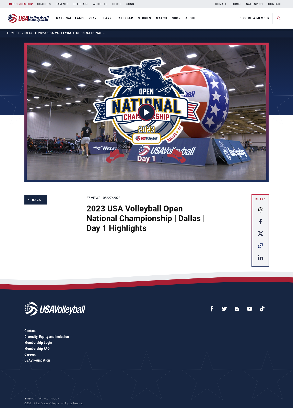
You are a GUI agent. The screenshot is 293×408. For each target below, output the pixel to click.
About (190, 18)
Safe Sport (254, 4)
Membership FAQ (37, 348)
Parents (62, 4)
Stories (144, 18)
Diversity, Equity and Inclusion (46, 336)
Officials (80, 4)
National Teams (70, 18)
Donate (221, 4)
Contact (275, 4)
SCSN (130, 4)
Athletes (100, 4)
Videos (27, 33)
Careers (30, 354)
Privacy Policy (49, 398)
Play (93, 18)
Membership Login (38, 342)
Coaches (44, 4)
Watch (161, 18)
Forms (236, 4)
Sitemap (29, 398)
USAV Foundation (37, 360)
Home (12, 33)
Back (36, 200)
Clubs (116, 4)
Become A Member (254, 18)
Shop (176, 18)
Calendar (125, 18)
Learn (107, 18)
